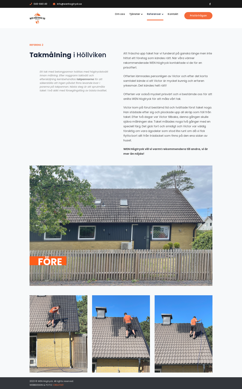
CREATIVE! (58, 384)
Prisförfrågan (198, 15)
